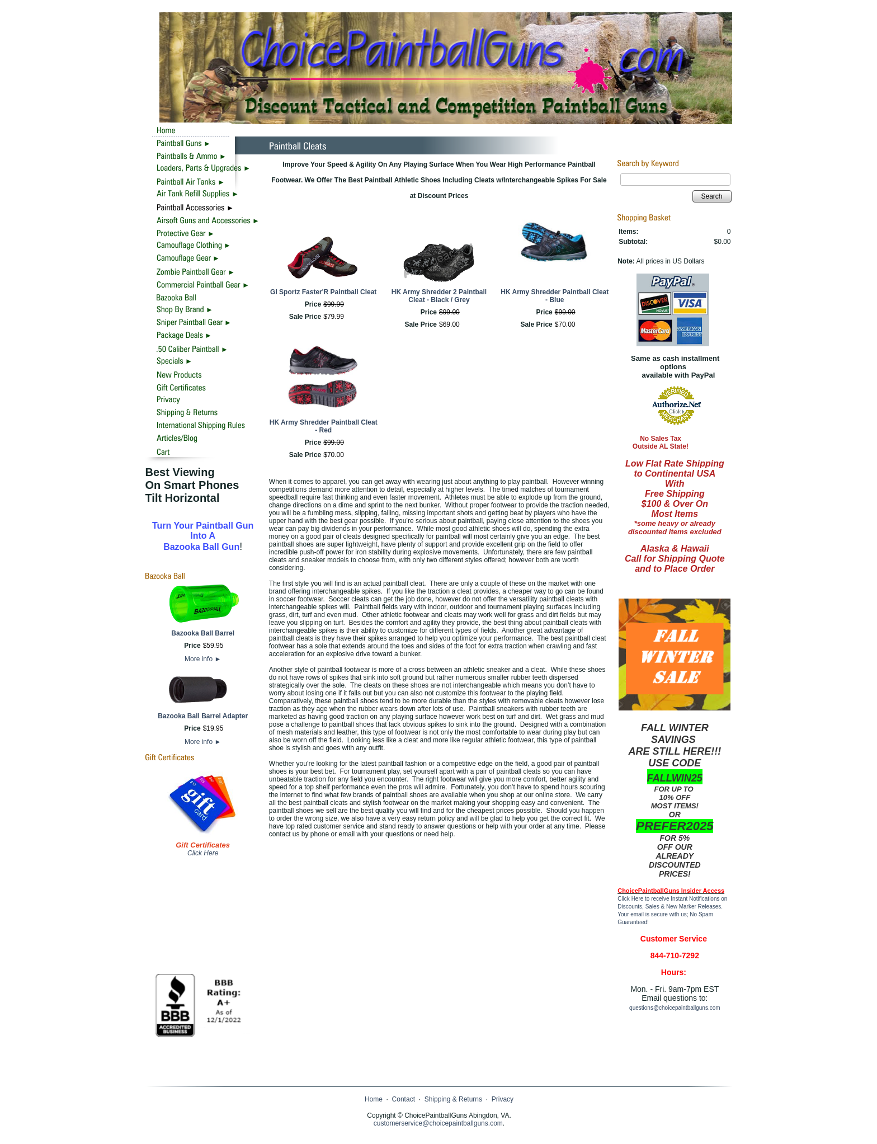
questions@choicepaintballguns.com (674, 1008)
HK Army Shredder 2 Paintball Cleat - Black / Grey (439, 296)
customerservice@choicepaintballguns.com (438, 1123)
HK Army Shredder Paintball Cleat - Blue (555, 296)
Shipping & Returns (453, 1099)
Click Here (202, 853)
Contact (403, 1099)
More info (203, 659)
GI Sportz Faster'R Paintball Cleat (323, 292)
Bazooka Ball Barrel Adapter (203, 716)
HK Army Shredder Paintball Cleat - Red (324, 426)
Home (374, 1099)
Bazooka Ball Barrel (202, 633)
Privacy (502, 1099)
